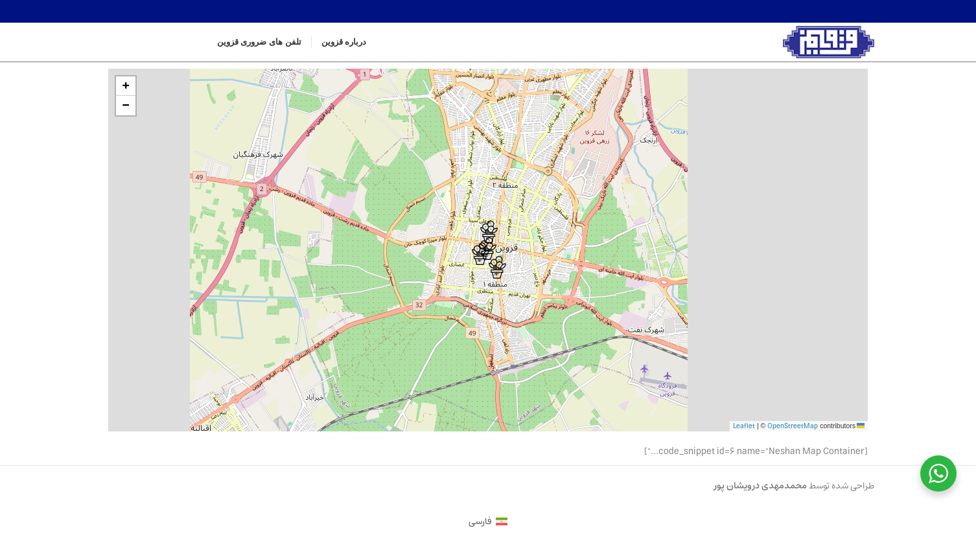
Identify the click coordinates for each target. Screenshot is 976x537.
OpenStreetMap (792, 426)
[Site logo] (829, 42)
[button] (480, 253)
